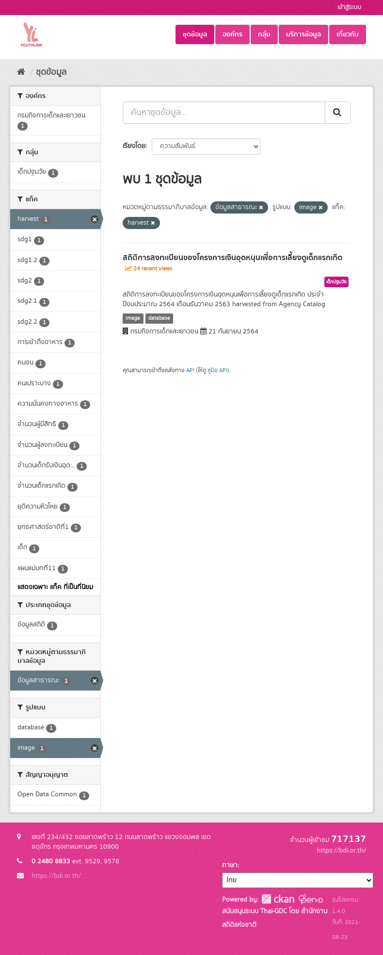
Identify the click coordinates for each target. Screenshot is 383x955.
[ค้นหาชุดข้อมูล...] (224, 112)
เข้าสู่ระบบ (349, 7)
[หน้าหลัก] (21, 72)
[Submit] (338, 112)
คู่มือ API (217, 370)
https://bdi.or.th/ (56, 876)
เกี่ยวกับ (347, 34)
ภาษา (230, 865)
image (133, 318)
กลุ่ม (264, 34)
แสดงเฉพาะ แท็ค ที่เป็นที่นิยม (55, 587)
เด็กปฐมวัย (336, 282)
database (159, 318)
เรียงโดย (134, 146)
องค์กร (232, 34)
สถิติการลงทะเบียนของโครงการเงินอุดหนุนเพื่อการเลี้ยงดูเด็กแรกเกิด (232, 257)
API (190, 370)
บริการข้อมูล (303, 34)
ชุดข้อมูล (195, 34)
